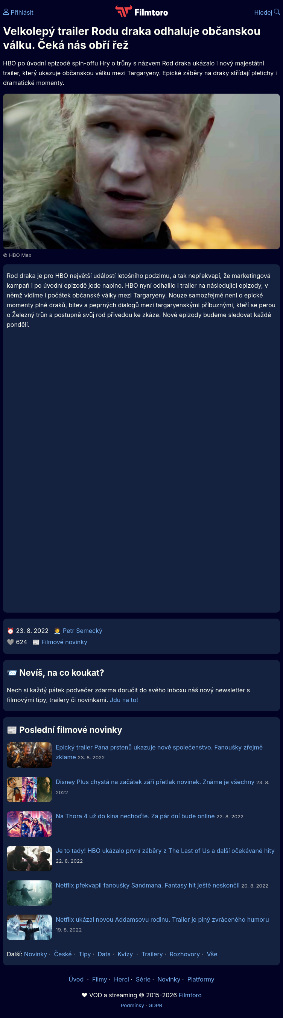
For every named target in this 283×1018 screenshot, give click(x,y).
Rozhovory (185, 954)
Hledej (267, 12)
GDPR (155, 1005)
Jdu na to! (124, 700)
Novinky (35, 954)
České (63, 954)
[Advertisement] (141, 399)
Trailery (152, 954)
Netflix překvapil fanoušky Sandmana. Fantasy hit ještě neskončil (148, 885)
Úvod (76, 979)
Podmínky (132, 1005)
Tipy (85, 954)
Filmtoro (190, 995)
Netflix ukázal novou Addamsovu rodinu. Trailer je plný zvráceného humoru (162, 919)
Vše (212, 954)
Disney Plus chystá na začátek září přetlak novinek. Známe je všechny (155, 782)
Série (143, 979)
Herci (121, 979)
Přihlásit (18, 12)
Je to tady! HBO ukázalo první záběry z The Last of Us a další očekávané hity (165, 850)
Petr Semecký (82, 630)
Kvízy (125, 954)
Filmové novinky (64, 642)
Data (104, 954)
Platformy (201, 979)
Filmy (99, 979)
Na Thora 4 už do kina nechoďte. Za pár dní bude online (135, 816)
